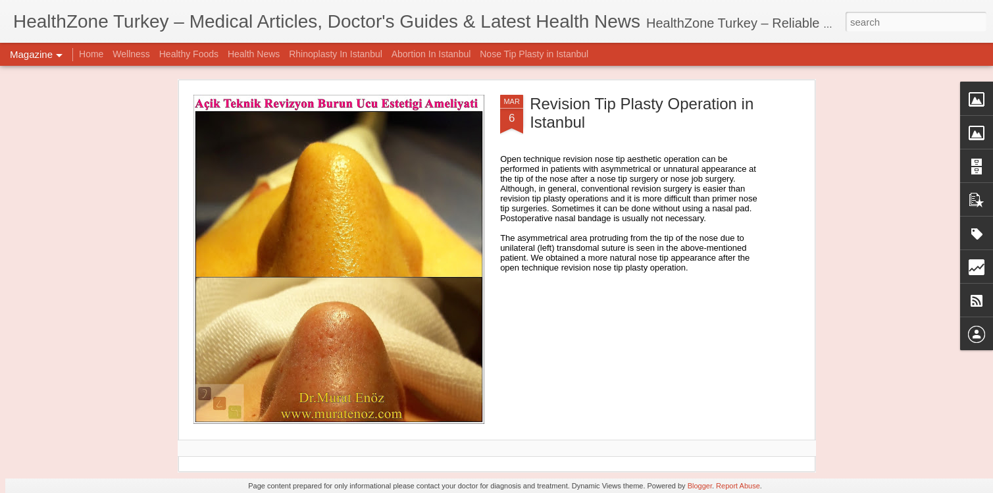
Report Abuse (738, 486)
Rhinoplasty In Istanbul (335, 54)
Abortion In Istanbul (431, 54)
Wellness (131, 54)
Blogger (700, 486)
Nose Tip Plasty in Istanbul (534, 54)
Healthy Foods (188, 54)
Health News (254, 54)
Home (91, 54)
